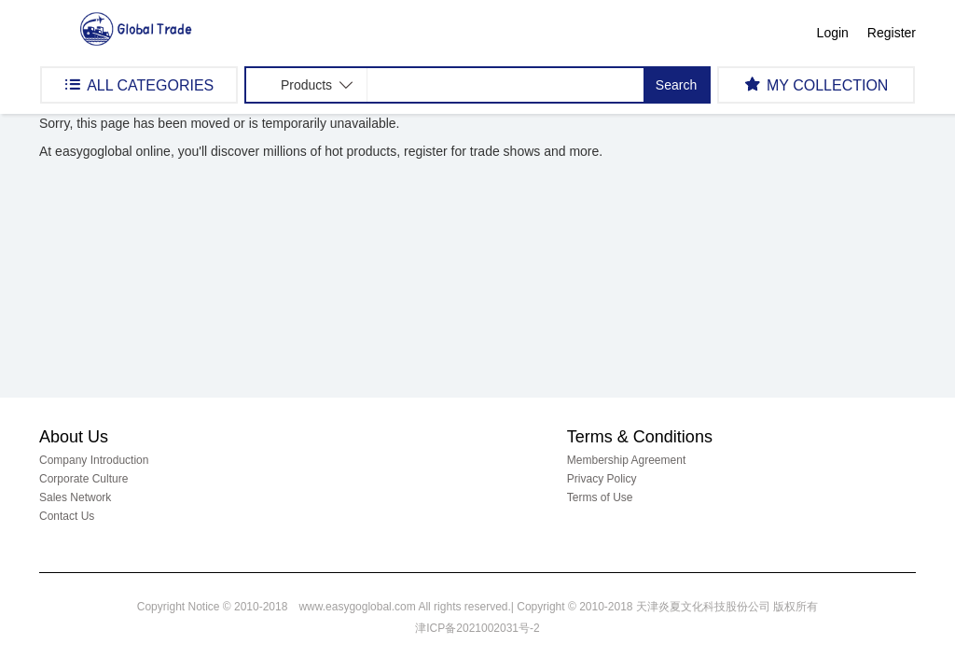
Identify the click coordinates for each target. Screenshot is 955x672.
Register (891, 32)
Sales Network (75, 497)
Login (833, 32)
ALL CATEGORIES (139, 84)
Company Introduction (93, 460)
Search (676, 84)
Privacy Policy (602, 478)
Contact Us (66, 516)
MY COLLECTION (816, 84)
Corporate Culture (83, 478)
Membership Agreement (626, 460)
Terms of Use (600, 497)
